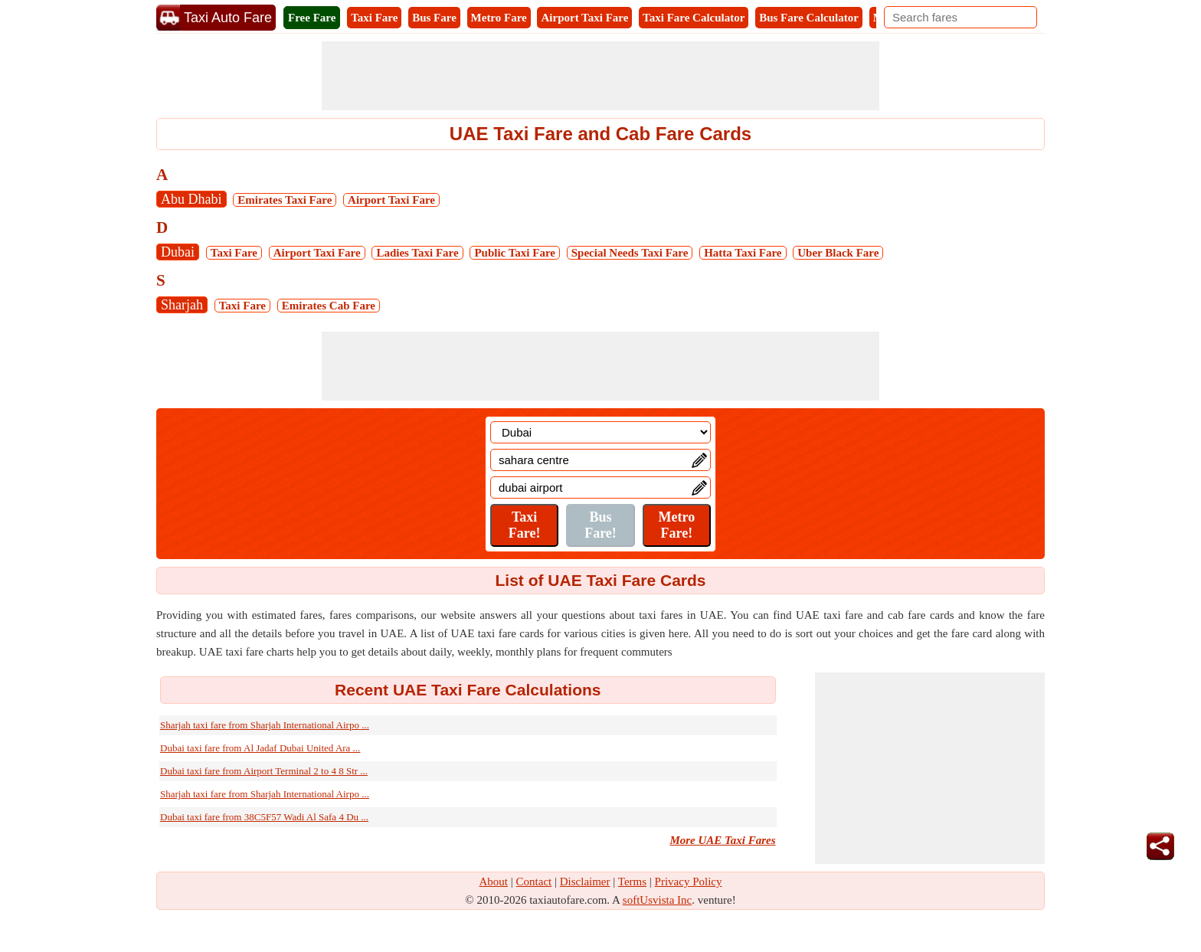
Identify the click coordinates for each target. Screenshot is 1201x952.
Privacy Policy (688, 881)
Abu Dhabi (191, 199)
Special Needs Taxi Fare (630, 253)
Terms (632, 881)
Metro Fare (499, 17)
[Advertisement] (600, 75)
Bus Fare (434, 17)
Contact (534, 881)
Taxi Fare (374, 17)
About (494, 881)
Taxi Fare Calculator (693, 17)
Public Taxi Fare (514, 253)
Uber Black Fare (838, 253)
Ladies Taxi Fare (417, 253)
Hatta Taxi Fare (742, 253)
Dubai (178, 252)
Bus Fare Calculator (809, 17)
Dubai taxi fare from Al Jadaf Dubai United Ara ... (260, 748)
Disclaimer (585, 881)
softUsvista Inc (657, 900)
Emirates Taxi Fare (284, 200)
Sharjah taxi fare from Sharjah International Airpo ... (264, 725)
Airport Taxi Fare (584, 17)
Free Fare (311, 17)
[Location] (600, 432)
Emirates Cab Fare (328, 305)
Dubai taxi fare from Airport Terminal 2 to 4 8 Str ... (264, 771)
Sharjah (182, 304)
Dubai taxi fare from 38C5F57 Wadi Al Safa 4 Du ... (264, 817)
